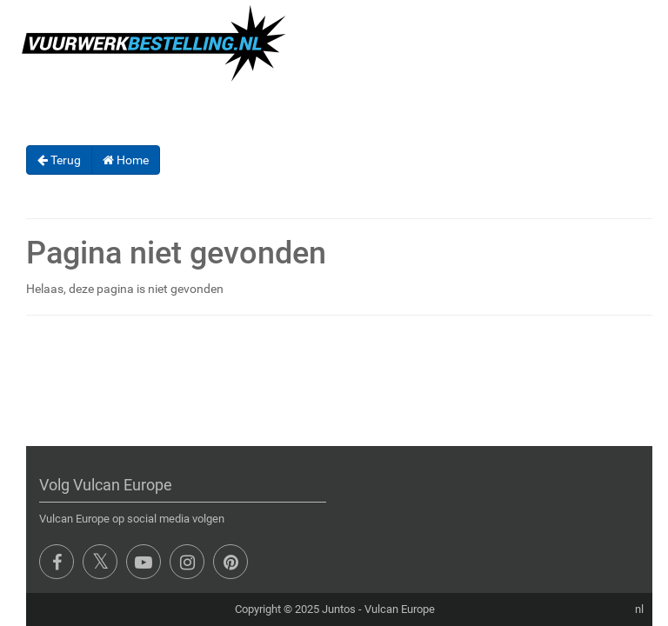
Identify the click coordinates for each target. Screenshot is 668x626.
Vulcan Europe (399, 609)
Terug (59, 160)
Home (126, 160)
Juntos (339, 609)
